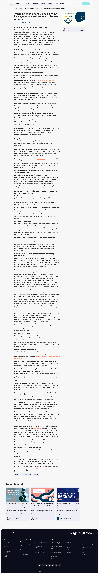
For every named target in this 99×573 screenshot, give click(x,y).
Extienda (38, 469)
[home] (14, 4)
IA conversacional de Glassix (46, 80)
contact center (41, 159)
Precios (62, 3)
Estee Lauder (37, 428)
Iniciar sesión (76, 3)
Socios (56, 3)
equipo (47, 402)
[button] (28, 3)
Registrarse (85, 3)
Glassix (20, 42)
